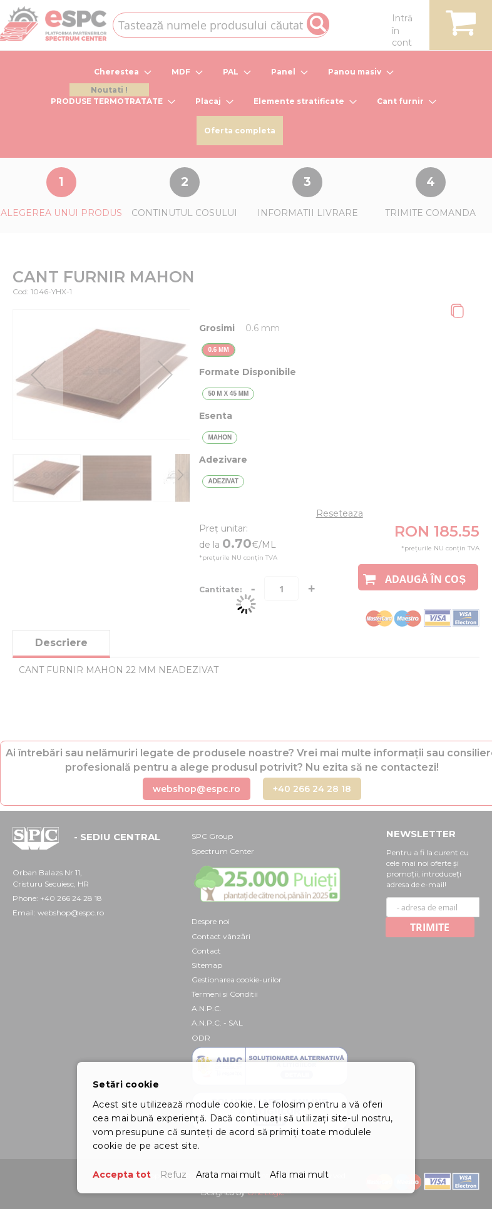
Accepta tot (122, 1174)
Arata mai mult (228, 1174)
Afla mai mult (299, 1174)
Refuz (173, 1174)
